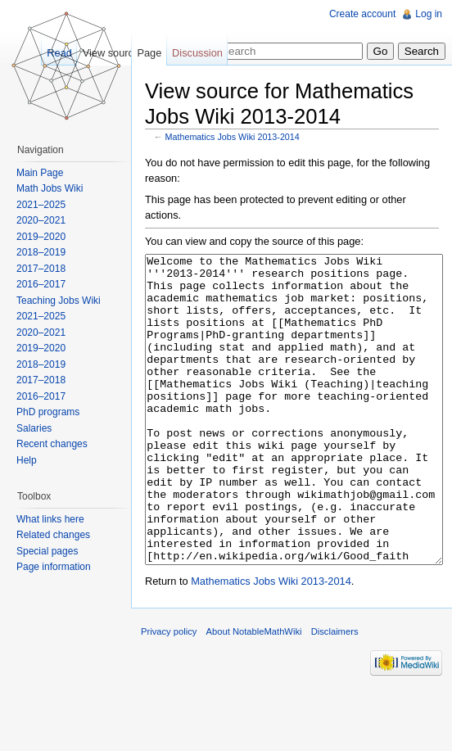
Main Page (39, 173)
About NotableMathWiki (254, 693)
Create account (362, 14)
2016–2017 (41, 284)
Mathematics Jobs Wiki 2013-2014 (232, 137)
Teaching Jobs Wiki (58, 300)
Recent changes (52, 444)
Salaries (34, 428)
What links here (50, 519)
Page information (53, 566)
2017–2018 (41, 268)
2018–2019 (41, 252)
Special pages (47, 551)
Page (149, 53)
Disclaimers (335, 693)
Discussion (197, 53)
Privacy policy (169, 693)
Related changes (53, 535)
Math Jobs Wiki (49, 188)
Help (26, 460)
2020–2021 (41, 220)
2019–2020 (41, 236)
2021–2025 (41, 204)
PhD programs (47, 412)
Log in (428, 14)
